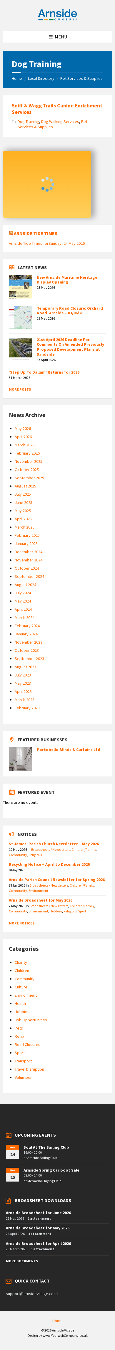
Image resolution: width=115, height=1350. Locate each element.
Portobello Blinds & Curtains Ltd (68, 749)
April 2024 (23, 609)
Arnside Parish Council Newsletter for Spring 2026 (57, 879)
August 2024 (25, 584)
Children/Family (83, 849)
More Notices (21, 923)
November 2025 (28, 461)
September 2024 (29, 576)
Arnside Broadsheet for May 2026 (40, 900)
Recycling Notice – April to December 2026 (49, 864)
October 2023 (27, 650)
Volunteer (23, 1077)
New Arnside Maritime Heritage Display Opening (67, 280)
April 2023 (23, 691)
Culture (21, 987)
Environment (38, 890)
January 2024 (26, 634)
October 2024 (27, 568)
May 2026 (23, 428)
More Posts (20, 389)
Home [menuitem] (57, 1320)
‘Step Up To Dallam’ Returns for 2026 (44, 372)
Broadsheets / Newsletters (50, 849)
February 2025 (27, 535)
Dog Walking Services (60, 121)
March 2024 (24, 617)
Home (17, 78)
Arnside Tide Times (35, 233)
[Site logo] (57, 19)
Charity (21, 962)
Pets (19, 1028)
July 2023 (23, 675)
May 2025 (23, 510)
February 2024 (27, 625)
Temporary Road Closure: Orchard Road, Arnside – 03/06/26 (70, 311)
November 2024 (28, 560)
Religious (35, 855)
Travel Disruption (29, 1069)
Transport (23, 1061)
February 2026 (27, 453)
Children (22, 970)
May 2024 (23, 601)
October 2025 (27, 469)
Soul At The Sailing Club (46, 1147)
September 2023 (29, 658)
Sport (82, 911)
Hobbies (56, 911)
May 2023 (23, 683)
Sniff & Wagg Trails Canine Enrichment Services (57, 108)
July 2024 (23, 592)
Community (18, 855)
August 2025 (25, 486)
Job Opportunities (31, 1019)
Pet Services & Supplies (81, 78)
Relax (19, 1036)
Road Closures (27, 1044)
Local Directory (41, 78)
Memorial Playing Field (44, 1181)
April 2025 (23, 519)
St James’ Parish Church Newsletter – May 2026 (54, 843)
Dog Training (28, 121)
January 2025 (26, 543)
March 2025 (24, 527)
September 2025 (29, 477)
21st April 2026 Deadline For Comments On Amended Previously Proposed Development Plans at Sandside (70, 347)
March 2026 (24, 445)
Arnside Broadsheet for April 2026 (38, 1243)
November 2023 (28, 642)
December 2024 (28, 551)
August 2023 (25, 666)
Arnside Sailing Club (42, 1157)
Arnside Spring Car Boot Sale (51, 1170)
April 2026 (23, 436)
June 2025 (23, 502)
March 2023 (24, 699)
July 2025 (23, 494)
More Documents (22, 1261)
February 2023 (27, 708)
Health (20, 1003)
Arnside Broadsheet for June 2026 (38, 1212)
